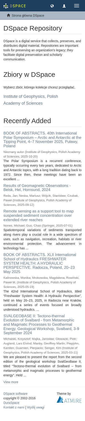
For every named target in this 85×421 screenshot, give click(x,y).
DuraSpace (11, 403)
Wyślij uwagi (35, 407)
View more (10, 382)
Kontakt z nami (13, 407)
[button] (52, 6)
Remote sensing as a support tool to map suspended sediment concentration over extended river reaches (38, 215)
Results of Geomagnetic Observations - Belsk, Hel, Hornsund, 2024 (37, 187)
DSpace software (15, 393)
